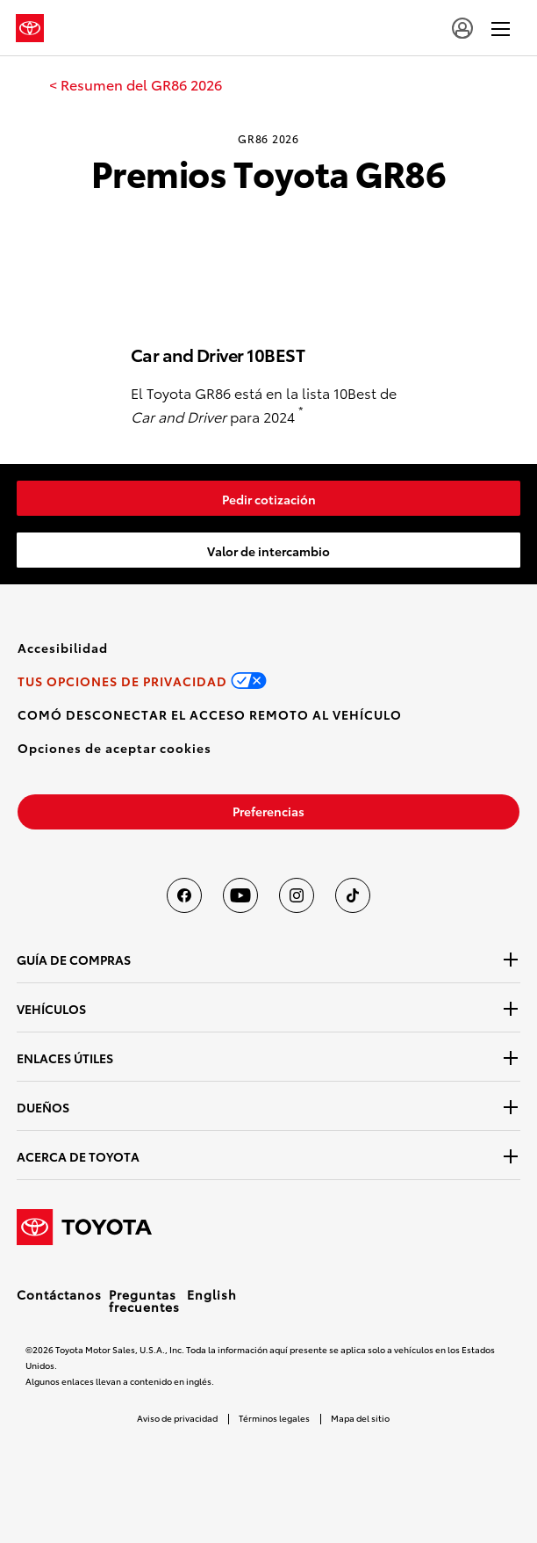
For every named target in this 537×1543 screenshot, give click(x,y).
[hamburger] (500, 28)
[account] (462, 28)
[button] (114, 747)
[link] (135, 84)
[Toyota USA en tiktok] (352, 895)
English (212, 1294)
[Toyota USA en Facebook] (184, 895)
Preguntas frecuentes (144, 1300)
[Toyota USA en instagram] (296, 895)
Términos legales (274, 1417)
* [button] (301, 410)
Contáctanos (59, 1294)
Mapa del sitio (360, 1417)
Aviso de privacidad (177, 1417)
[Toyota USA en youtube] (240, 895)
